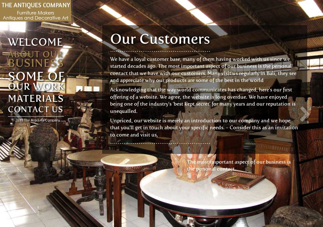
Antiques (35, 10)
